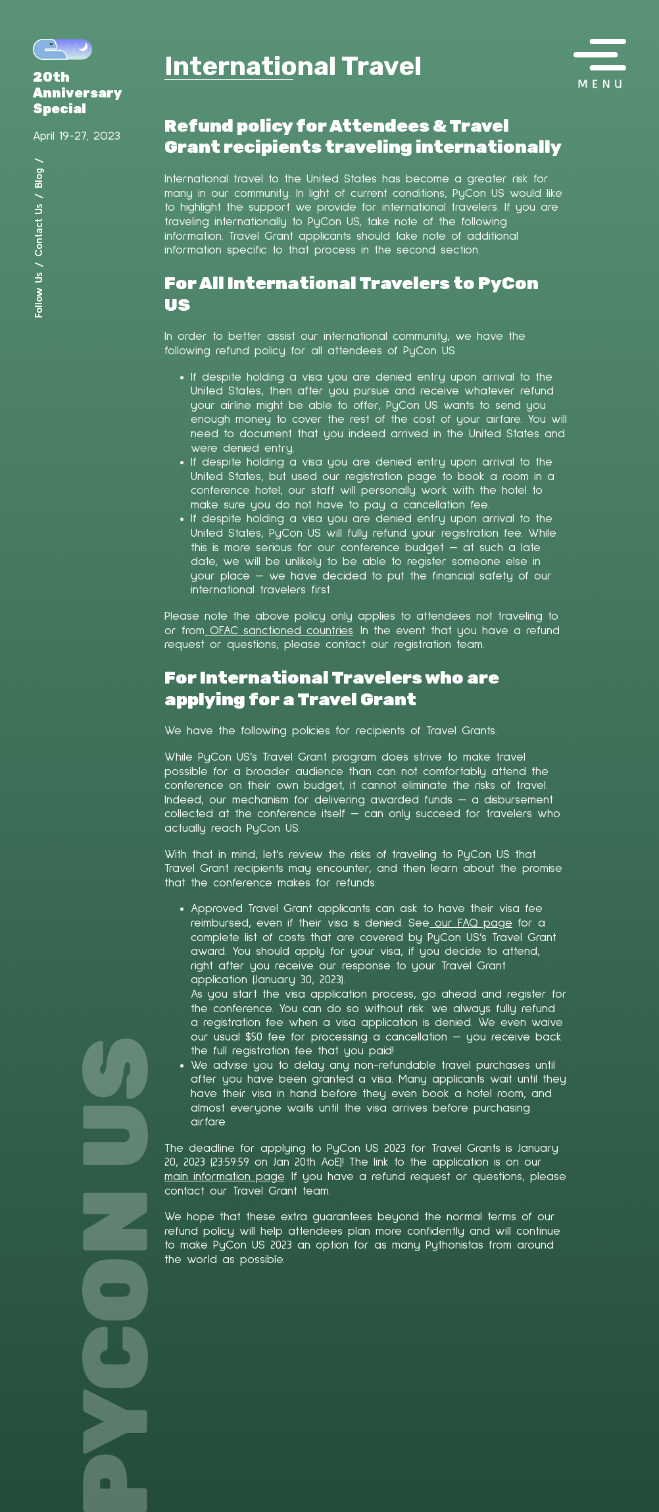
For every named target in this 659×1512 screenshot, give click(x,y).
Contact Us (38, 230)
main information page (224, 1177)
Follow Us (38, 295)
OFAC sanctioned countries (279, 631)
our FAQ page (470, 923)
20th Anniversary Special (77, 93)
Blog (38, 178)
